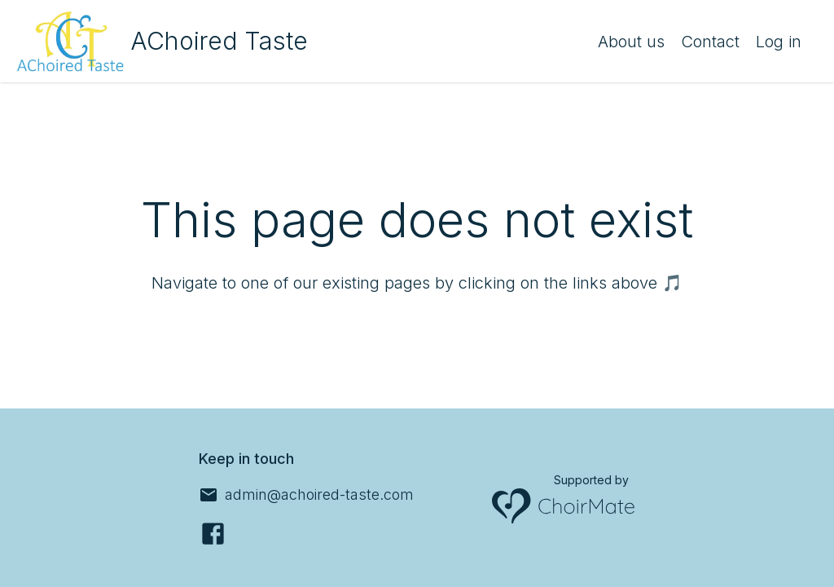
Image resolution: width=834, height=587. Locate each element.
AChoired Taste (219, 40)
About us (631, 41)
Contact (710, 41)
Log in (778, 41)
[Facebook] (213, 533)
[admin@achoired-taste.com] (306, 494)
